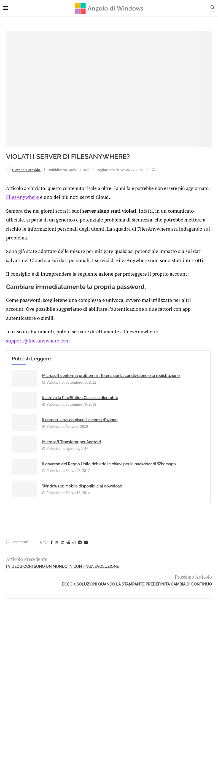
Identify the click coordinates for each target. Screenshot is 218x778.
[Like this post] (42, 544)
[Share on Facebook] (48, 544)
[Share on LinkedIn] (59, 544)
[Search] (215, 8)
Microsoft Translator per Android (120, 430)
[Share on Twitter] (53, 544)
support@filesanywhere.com (33, 337)
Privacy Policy (94, 704)
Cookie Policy (124, 704)
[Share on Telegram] (77, 544)
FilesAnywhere (19, 174)
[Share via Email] (83, 544)
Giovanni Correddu (20, 135)
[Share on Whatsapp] (70, 544)
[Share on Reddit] (65, 544)
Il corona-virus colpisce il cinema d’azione (55, 430)
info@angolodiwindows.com (119, 675)
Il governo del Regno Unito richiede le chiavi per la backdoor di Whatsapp (55, 472)
